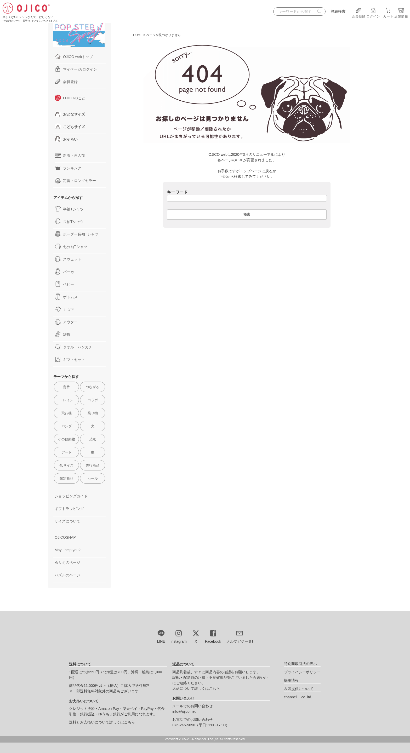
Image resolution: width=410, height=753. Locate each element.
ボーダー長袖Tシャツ (76, 234)
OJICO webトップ (74, 56)
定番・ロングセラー (75, 180)
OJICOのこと (70, 98)
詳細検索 (338, 11)
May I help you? (68, 550)
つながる (92, 387)
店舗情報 (401, 14)
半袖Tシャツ (69, 209)
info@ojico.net (184, 711)
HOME (138, 35)
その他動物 (66, 439)
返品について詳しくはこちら (196, 688)
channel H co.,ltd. (298, 697)
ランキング (68, 168)
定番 (66, 387)
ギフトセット (70, 359)
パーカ (64, 271)
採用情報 (291, 680)
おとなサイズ (70, 114)
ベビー (64, 284)
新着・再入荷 (70, 155)
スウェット (68, 259)
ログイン (373, 14)
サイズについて (67, 521)
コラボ (93, 400)
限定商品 (66, 478)
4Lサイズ (66, 465)
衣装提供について (298, 689)
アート (66, 452)
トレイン (66, 400)
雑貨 (62, 334)
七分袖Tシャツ (71, 246)
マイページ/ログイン (76, 69)
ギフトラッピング (69, 509)
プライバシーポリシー (302, 672)
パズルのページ (67, 575)
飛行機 (66, 413)
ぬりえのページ (67, 562)
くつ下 (64, 309)
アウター (66, 322)
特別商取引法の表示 (300, 664)
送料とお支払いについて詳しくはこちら (102, 722)
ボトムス (66, 297)
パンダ (66, 426)
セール (93, 478)
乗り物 (93, 413)
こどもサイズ (70, 126)
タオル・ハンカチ (73, 347)
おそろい (66, 139)
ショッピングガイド (71, 496)
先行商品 (92, 465)
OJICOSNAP (65, 537)
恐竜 (92, 439)
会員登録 (358, 14)
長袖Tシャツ (69, 221)
